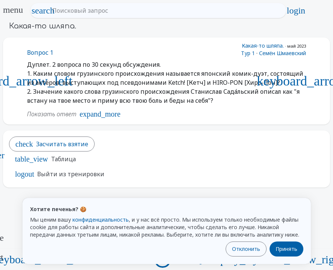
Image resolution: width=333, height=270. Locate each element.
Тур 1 (248, 53)
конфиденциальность (100, 219)
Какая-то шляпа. (263, 45)
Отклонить (246, 248)
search (43, 10)
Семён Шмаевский (282, 53)
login (296, 10)
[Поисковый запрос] (165, 10)
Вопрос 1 (40, 52)
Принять (286, 248)
